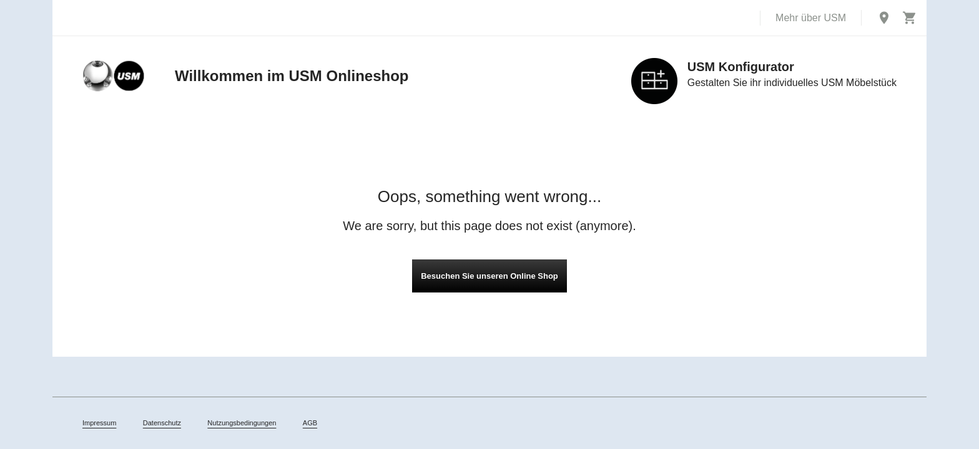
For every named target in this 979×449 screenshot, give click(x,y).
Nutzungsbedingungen (241, 423)
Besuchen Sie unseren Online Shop (489, 276)
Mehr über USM (810, 17)
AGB (310, 423)
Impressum (99, 423)
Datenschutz (162, 423)
